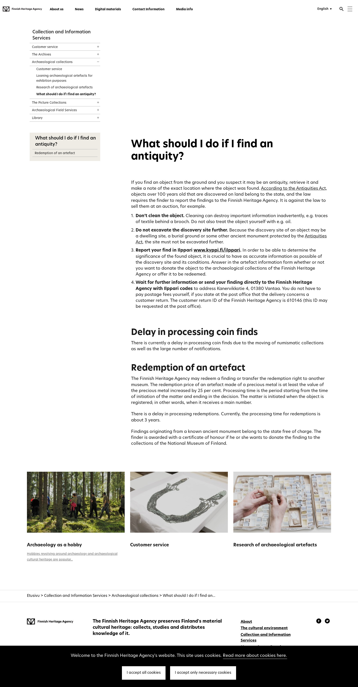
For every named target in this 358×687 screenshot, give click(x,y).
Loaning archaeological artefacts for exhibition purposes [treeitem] (64, 78)
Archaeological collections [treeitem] (52, 62)
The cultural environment (264, 628)
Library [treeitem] (37, 118)
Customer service (149, 545)
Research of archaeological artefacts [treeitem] (64, 87)
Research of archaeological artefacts (275, 545)
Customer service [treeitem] (45, 47)
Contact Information (148, 9)
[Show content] (94, 45)
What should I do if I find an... (189, 596)
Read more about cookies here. (255, 656)
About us (56, 9)
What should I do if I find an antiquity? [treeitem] (66, 94)
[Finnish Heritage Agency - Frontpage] (22, 9)
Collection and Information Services (75, 596)
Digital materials (108, 9)
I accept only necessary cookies (203, 673)
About (246, 622)
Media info (184, 9)
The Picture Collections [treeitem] (49, 102)
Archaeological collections (135, 596)
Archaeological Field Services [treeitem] (54, 110)
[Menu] (349, 9)
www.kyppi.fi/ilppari (217, 250)
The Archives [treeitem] (41, 54)
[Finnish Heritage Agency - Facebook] (319, 622)
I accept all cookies (144, 673)
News (79, 9)
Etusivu (33, 596)
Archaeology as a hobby (54, 545)
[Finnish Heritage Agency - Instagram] (327, 622)
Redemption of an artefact (55, 153)
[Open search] (341, 9)
